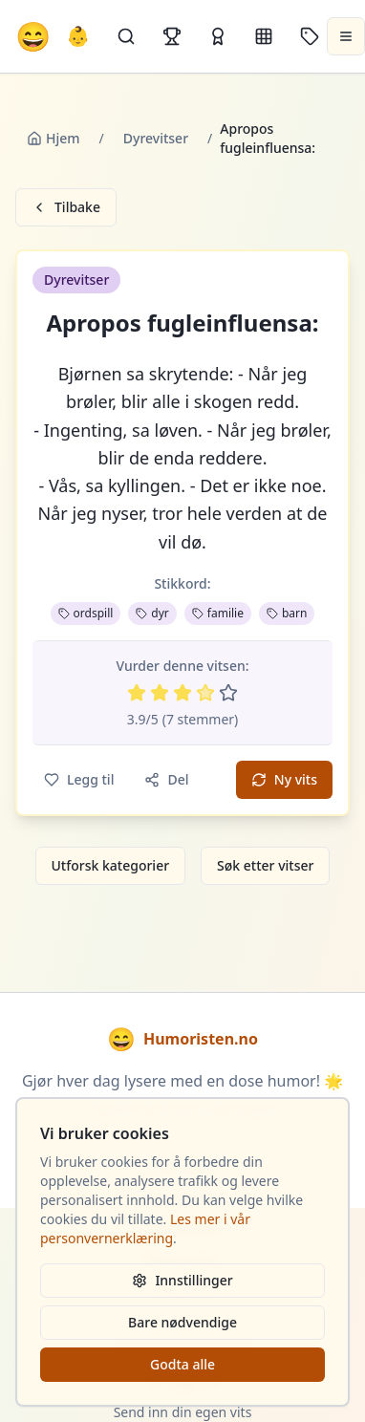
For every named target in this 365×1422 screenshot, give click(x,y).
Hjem (53, 138)
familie (218, 613)
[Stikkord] (309, 36)
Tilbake (66, 207)
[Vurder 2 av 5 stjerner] (159, 692)
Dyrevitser (155, 138)
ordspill (86, 613)
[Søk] (126, 36)
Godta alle (182, 1364)
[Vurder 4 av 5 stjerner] (205, 692)
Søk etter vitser (265, 865)
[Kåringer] (218, 36)
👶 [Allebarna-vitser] (78, 36)
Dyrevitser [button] (76, 279)
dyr (152, 613)
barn (287, 613)
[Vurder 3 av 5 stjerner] (182, 692)
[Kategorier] (264, 36)
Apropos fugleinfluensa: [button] (182, 323)
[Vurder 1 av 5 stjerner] (136, 692)
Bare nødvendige (182, 1322)
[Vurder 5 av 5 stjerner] (228, 692)
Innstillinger (182, 1280)
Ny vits (284, 779)
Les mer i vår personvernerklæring (145, 1228)
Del (166, 779)
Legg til (79, 779)
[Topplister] (172, 36)
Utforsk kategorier (111, 865)
